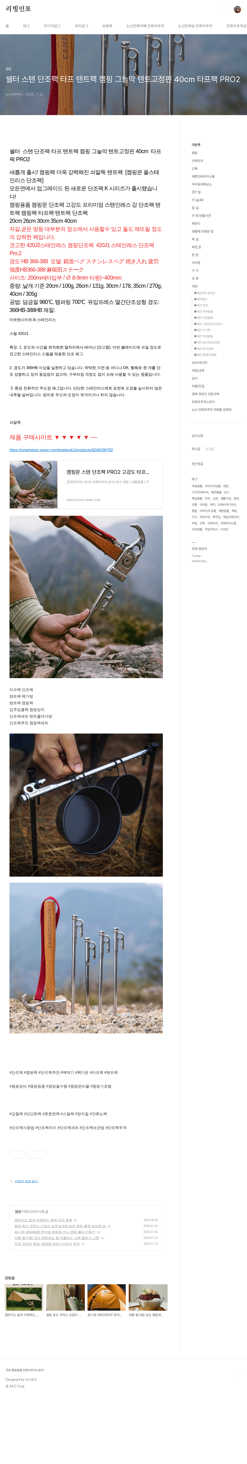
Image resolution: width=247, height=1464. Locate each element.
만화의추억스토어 (203, 402)
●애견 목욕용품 (203, 311)
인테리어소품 (228, 523)
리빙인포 (18, 9)
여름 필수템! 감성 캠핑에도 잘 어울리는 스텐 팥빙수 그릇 (56, 1304)
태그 (26, 26)
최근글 (196, 449)
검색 (226, 9)
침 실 (195, 208)
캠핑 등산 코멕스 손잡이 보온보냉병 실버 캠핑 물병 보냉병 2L (60, 1292)
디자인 (224, 529)
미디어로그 (52, 26)
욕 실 (195, 239)
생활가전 (225, 498)
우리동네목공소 (202, 184)
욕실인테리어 (231, 517)
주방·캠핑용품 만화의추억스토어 (25, 1437)
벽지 (212, 504)
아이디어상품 (212, 486)
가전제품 (197, 529)
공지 (194, 378)
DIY (226, 492)
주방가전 (205, 517)
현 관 (195, 255)
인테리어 (197, 161)
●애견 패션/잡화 (204, 348)
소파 (215, 498)
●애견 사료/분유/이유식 (208, 324)
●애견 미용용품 (203, 318)
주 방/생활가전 (201, 216)
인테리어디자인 (227, 504)
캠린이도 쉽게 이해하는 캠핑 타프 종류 (43, 1287)
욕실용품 (197, 498)
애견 (194, 286)
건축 (194, 168)
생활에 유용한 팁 (203, 231)
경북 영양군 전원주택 (205, 394)
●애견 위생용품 (203, 336)
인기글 (209, 449)
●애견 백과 (201, 305)
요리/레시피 (199, 363)
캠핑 (18, 1278)
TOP (237, 1439)
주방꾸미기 (211, 529)
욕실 (234, 511)
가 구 (195, 270)
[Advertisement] (86, 1171)
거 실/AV (198, 200)
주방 (194, 523)
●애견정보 (200, 299)
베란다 (196, 223)
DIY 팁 (196, 192)
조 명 (195, 278)
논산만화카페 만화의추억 (145, 26)
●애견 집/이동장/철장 (207, 342)
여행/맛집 (198, 386)
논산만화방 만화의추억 (195, 26)
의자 (207, 498)
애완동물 (224, 511)
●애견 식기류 (202, 330)
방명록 (107, 26)
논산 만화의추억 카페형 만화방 (212, 410)
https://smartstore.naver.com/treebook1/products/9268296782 (61, 450)
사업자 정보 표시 (23, 1248)
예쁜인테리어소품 (203, 176)
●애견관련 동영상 (204, 293)
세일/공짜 (198, 370)
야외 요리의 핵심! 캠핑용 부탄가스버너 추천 (47, 1310)
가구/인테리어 (200, 492)
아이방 (196, 263)
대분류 (196, 145)
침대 (236, 498)
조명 (194, 504)
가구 (194, 517)
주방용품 (197, 486)
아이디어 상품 (208, 511)
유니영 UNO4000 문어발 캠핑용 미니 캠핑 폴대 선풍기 (54, 1298)
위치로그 (81, 26)
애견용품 (216, 492)
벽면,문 (196, 247)
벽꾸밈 (216, 517)
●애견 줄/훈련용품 (205, 355)
